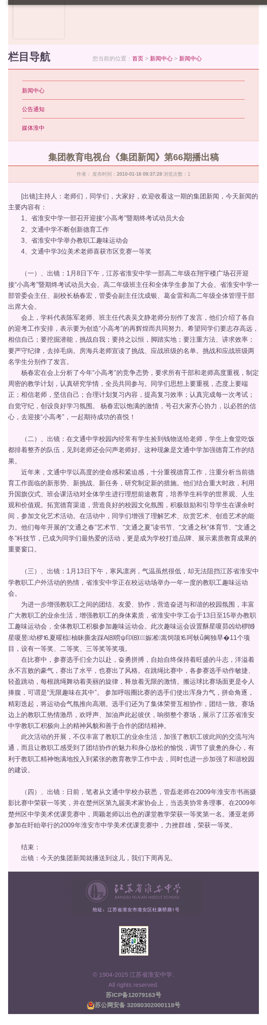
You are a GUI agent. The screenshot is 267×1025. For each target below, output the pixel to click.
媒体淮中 (33, 128)
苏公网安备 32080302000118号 (133, 1004)
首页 (137, 58)
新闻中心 (161, 58)
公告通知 (33, 109)
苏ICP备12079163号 (133, 994)
